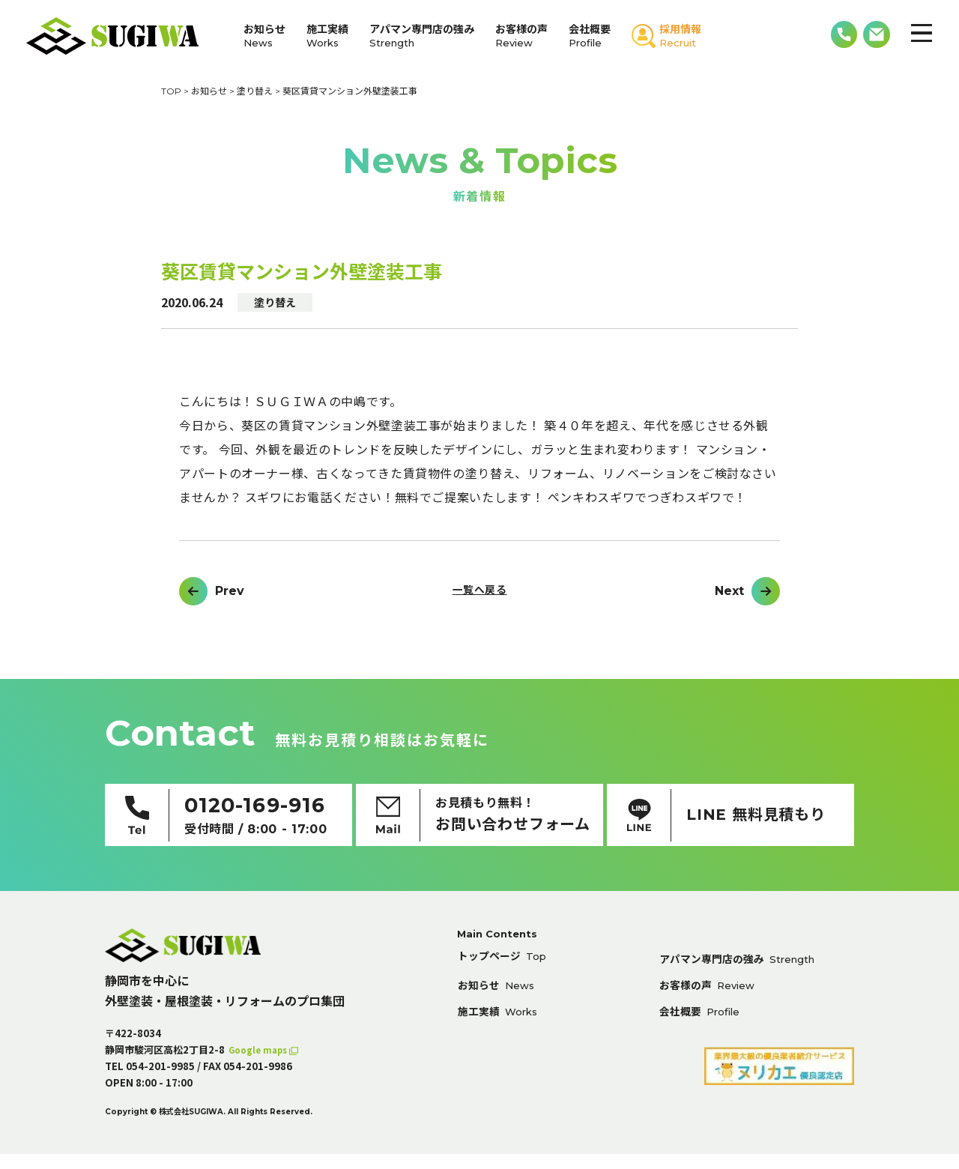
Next (729, 591)
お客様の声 (521, 35)
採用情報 (680, 35)
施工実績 (327, 35)
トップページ (508, 974)
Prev (229, 591)
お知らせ (264, 35)
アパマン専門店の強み (421, 35)
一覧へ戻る (479, 591)
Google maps (262, 1064)
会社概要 (590, 35)
